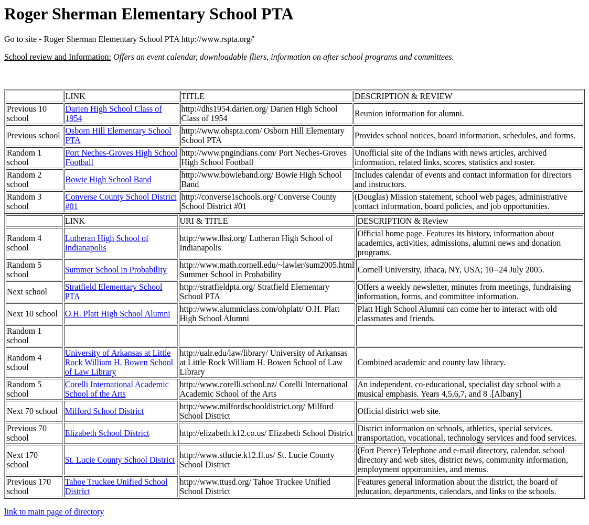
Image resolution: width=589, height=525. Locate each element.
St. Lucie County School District (120, 459)
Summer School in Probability (116, 269)
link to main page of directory (54, 511)
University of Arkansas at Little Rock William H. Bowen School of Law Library (119, 362)
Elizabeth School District (107, 433)
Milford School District (104, 411)
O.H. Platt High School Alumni (117, 313)
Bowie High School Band (109, 179)
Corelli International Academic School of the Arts (117, 389)
